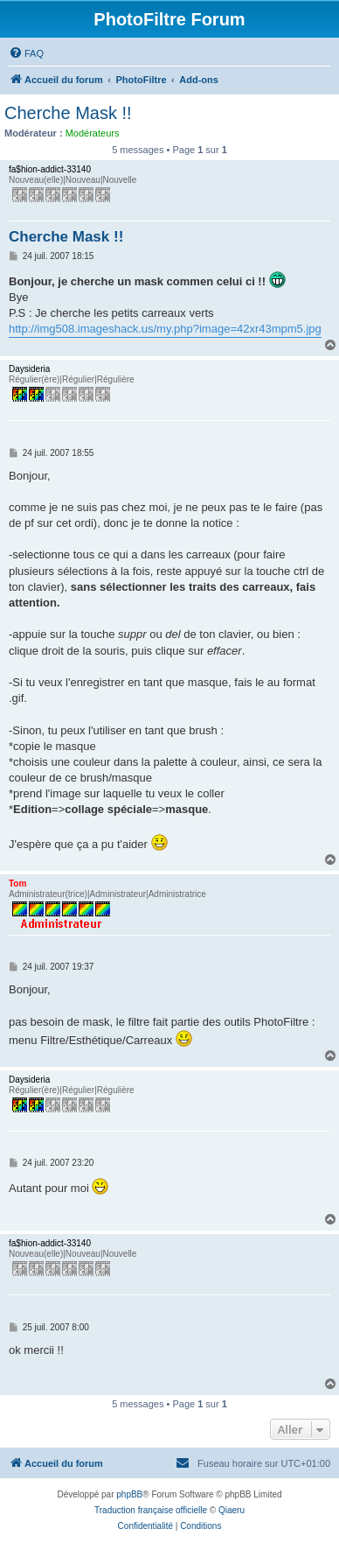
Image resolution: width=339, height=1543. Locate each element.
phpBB (129, 1494)
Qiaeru (231, 1510)
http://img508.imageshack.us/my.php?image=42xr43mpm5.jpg (165, 328)
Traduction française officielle (150, 1510)
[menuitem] (26, 53)
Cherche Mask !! (68, 113)
